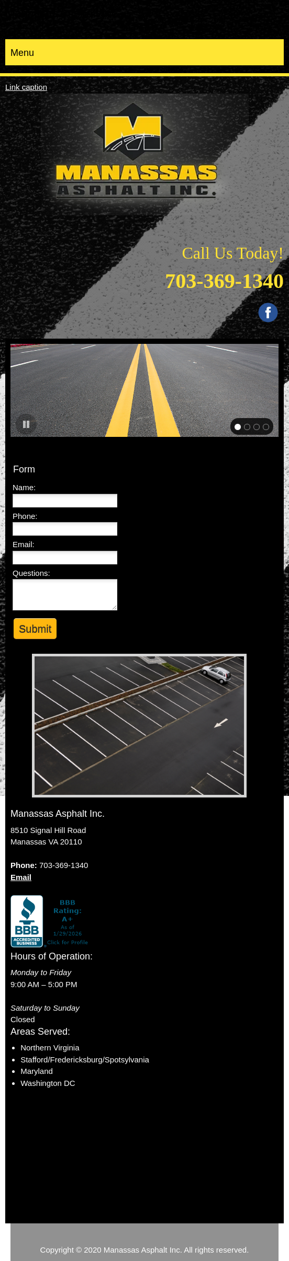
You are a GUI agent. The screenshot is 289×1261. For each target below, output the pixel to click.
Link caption (26, 87)
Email (20, 877)
